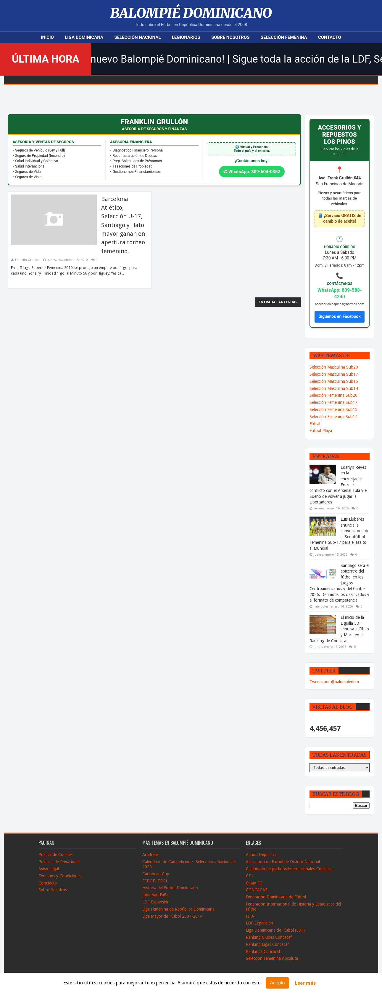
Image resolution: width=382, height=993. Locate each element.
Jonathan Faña (155, 894)
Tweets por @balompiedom (334, 681)
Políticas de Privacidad (58, 861)
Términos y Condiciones (59, 876)
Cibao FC (254, 883)
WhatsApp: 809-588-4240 (339, 293)
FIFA (250, 916)
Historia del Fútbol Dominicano (170, 887)
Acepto (277, 982)
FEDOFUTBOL (155, 881)
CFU (249, 876)
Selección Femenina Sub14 (333, 416)
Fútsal (315, 423)
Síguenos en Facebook (340, 316)
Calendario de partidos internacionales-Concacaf (289, 868)
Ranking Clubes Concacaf (269, 937)
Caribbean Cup (155, 873)
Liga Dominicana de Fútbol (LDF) (275, 930)
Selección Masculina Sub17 (334, 374)
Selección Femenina (284, 37)
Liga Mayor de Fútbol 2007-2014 (172, 916)
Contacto (329, 37)
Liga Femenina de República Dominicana (178, 909)
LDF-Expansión (156, 902)
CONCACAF (256, 889)
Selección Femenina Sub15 (333, 409)
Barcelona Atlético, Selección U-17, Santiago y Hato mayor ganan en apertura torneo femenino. (123, 225)
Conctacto (47, 883)
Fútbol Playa (321, 430)
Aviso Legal (48, 868)
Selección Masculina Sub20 (334, 367)
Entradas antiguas (278, 302)
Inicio (47, 37)
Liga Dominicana (84, 37)
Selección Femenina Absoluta (272, 958)
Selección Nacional (137, 37)
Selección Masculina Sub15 (334, 381)
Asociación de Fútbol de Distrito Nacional (283, 861)
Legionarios (186, 37)
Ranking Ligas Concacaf (267, 944)
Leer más (305, 983)
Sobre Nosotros (230, 37)
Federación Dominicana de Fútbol (276, 897)
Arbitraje (150, 854)
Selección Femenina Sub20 (333, 395)
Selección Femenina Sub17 (333, 402)
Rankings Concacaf (263, 951)
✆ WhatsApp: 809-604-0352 (251, 171)
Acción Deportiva (261, 854)
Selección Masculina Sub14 (334, 388)
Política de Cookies (55, 854)
